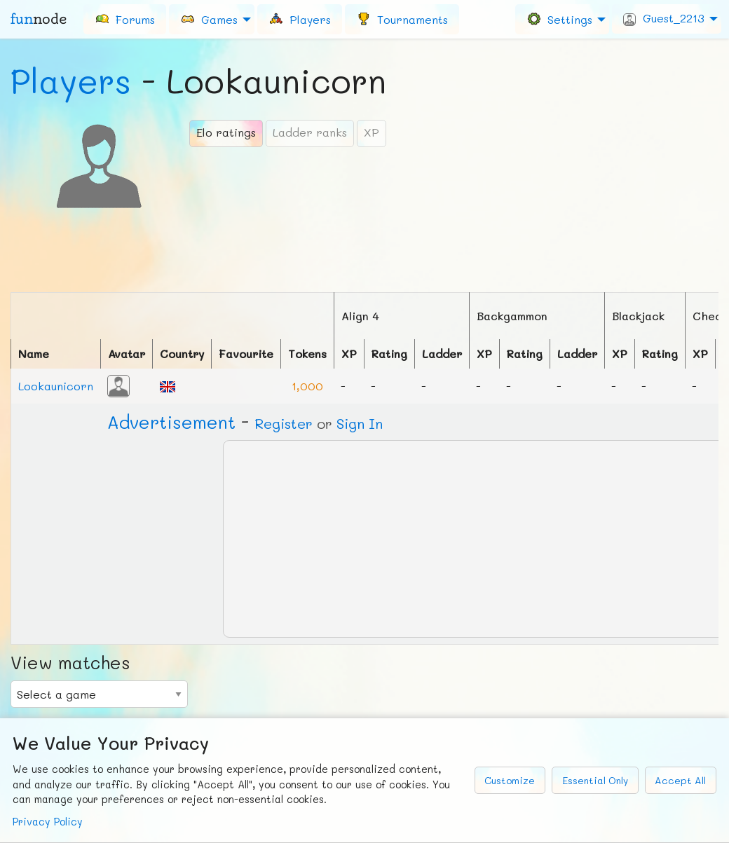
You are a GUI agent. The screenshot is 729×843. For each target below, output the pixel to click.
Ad (171, 422)
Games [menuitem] (209, 18)
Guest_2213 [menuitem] (663, 18)
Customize (509, 780)
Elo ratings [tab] (226, 132)
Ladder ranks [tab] (310, 132)
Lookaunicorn (55, 385)
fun (38, 19)
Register (283, 423)
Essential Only (595, 780)
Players (71, 80)
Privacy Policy (48, 821)
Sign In (359, 423)
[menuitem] (124, 19)
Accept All (680, 780)
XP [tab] (371, 132)
